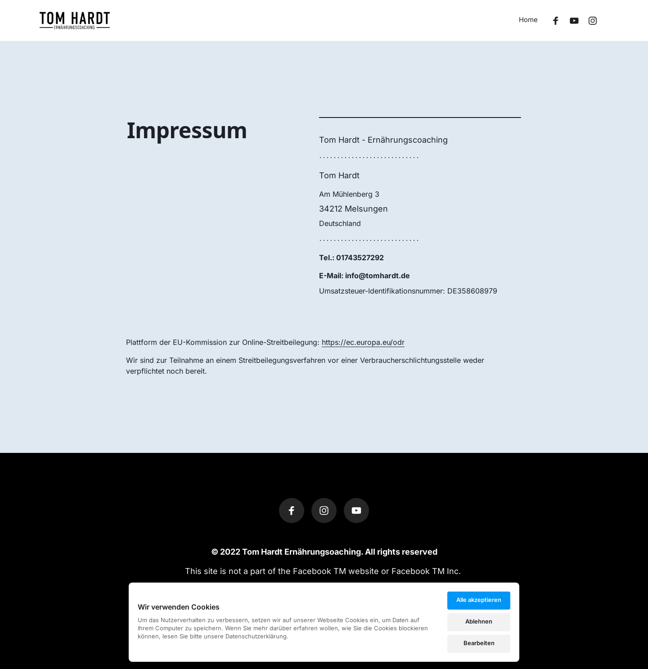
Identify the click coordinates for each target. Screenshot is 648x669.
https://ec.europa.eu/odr (363, 342)
